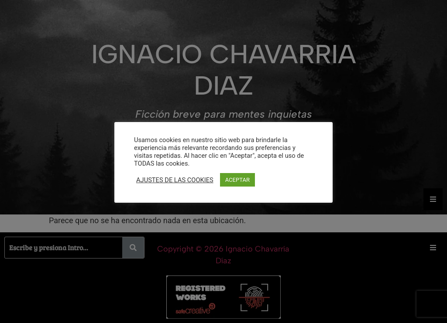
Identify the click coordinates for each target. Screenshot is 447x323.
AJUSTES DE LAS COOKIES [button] (174, 180)
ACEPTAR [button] (237, 180)
